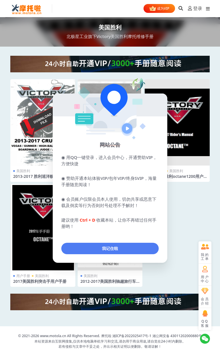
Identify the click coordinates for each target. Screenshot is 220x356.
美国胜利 (23, 170)
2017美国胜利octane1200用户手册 (175, 179)
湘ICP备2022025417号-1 (132, 335)
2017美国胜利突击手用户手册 (39, 281)
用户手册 (23, 275)
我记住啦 (110, 248)
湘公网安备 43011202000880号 (177, 335)
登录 (195, 8)
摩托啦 (106, 335)
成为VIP (159, 8)
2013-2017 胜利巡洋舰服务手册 (41, 176)
